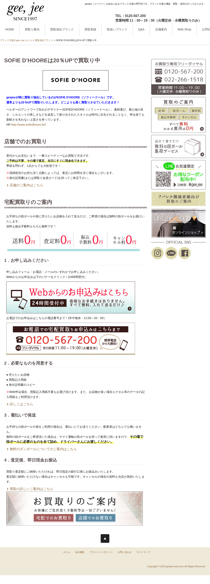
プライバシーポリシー (101, 552)
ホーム (66, 552)
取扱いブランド (117, 29)
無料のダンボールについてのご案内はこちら (43, 449)
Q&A (141, 29)
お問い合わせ (124, 552)
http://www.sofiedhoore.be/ (28, 124)
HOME (9, 29)
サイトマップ (143, 552)
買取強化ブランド (62, 29)
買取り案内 (32, 29)
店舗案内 (161, 29)
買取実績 (90, 29)
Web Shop (184, 29)
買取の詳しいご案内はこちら (31, 489)
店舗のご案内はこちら (26, 185)
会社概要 (79, 552)
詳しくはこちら (21, 404)
